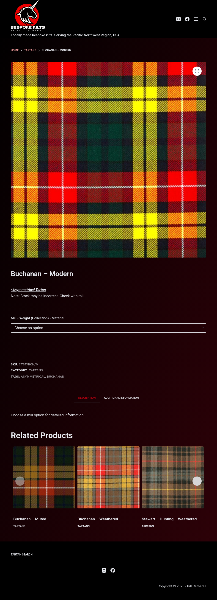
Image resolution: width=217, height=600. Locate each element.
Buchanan (55, 376)
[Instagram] (178, 19)
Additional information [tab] (121, 397)
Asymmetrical (33, 376)
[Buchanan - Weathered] (108, 477)
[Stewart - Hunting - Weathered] (173, 477)
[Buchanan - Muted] (44, 477)
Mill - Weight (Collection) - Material (37, 318)
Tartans (36, 370)
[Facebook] (187, 19)
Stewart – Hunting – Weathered (169, 519)
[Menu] (196, 19)
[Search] (204, 19)
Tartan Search (22, 554)
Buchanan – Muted (29, 519)
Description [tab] (87, 397)
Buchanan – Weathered (97, 519)
